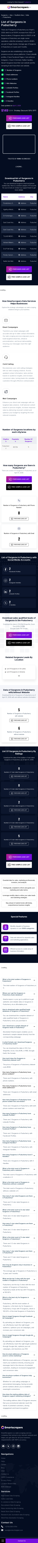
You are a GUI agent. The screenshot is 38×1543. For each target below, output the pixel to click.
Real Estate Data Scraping (10, 1495)
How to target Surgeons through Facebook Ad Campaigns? (17, 1317)
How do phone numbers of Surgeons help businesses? (17, 1376)
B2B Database (6, 1487)
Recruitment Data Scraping (10, 1505)
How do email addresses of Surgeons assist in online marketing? (16, 1355)
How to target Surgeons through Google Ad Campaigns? (18, 1336)
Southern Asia (19, 15)
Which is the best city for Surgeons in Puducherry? (16, 1298)
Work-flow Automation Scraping (12, 1518)
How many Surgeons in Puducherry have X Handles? (17, 1155)
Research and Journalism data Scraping (15, 1514)
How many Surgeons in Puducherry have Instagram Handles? (17, 1142)
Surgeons (4, 15)
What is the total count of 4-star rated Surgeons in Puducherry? (16, 1210)
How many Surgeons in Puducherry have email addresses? (17, 1086)
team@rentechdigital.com (12, 1530)
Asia (11, 15)
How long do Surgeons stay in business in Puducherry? (17, 1265)
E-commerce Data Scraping (11, 1502)
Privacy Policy (6, 1480)
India (27, 15)
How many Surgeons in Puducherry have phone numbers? (17, 1073)
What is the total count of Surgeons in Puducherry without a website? (16, 1183)
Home (3, 1458)
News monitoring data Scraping (12, 1508)
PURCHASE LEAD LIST (19, 118)
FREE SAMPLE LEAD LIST (19, 126)
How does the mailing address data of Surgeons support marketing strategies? (17, 1395)
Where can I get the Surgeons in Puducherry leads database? (14, 994)
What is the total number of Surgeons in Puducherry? (17, 980)
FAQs (3, 1461)
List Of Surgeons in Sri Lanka (16, 669)
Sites (3, 1471)
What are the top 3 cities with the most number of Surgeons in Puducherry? (16, 1279)
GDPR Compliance (7, 1477)
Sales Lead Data (7, 1499)
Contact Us (27, 2)
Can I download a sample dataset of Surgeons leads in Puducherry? (15, 1026)
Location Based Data (8, 1483)
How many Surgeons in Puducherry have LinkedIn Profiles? (17, 1114)
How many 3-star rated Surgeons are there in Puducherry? (18, 1224)
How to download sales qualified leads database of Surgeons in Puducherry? (16, 1010)
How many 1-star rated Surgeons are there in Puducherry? (17, 1252)
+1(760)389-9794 (9, 1526)
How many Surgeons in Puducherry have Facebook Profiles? (17, 1128)
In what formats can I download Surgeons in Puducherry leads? (17, 1043)
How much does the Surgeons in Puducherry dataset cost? (14, 1059)
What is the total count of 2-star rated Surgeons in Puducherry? (16, 1238)
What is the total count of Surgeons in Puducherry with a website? (16, 1169)
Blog (2, 1468)
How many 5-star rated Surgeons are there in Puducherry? (18, 1197)
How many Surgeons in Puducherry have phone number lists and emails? (17, 1100)
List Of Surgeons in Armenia (16, 672)
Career (3, 1464)
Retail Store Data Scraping (10, 1511)
